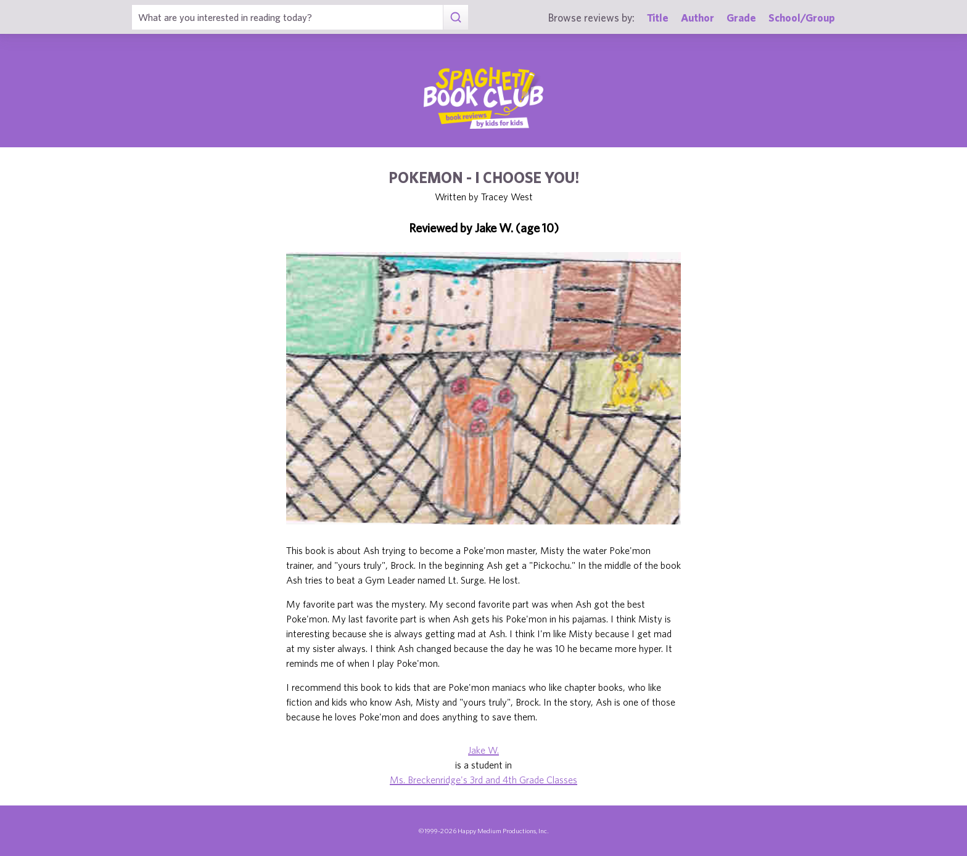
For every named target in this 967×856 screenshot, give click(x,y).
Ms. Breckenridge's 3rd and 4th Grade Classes (483, 779)
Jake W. (483, 750)
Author (697, 17)
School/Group (801, 17)
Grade (741, 17)
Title (658, 17)
